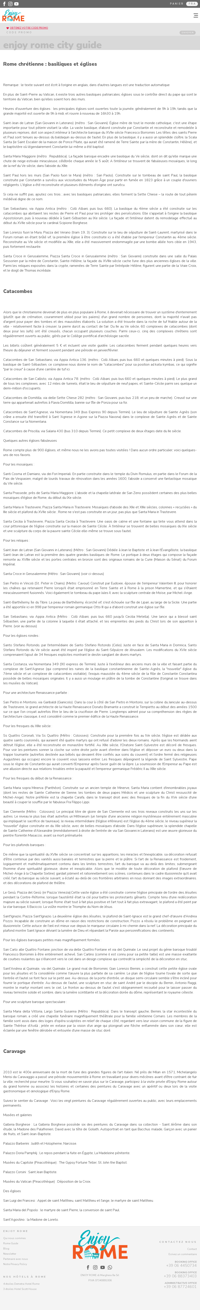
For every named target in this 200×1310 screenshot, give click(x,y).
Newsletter (9, 1254)
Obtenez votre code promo (29, 28)
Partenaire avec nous (15, 1259)
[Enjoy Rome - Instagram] (10, 4)
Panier (177, 3)
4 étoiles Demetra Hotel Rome (21, 1284)
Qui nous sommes (14, 1238)
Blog (6, 1248)
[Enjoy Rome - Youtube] (16, 4)
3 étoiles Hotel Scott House (19, 1289)
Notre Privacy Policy (15, 1264)
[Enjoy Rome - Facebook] (4, 4)
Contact (192, 1249)
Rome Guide (10, 1243)
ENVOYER (188, 32)
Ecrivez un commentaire (183, 1254)
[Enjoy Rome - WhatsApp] (110, 1267)
